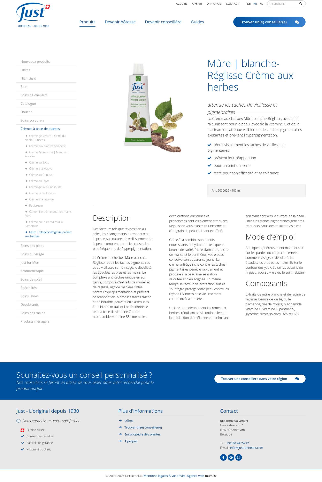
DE (249, 5)
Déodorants (30, 304)
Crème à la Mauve (40, 169)
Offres (197, 5)
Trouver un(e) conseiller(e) (269, 23)
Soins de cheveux (34, 95)
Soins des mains (33, 313)
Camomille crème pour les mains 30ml (48, 214)
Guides (197, 23)
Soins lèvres (30, 296)
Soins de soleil (31, 279)
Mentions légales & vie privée (164, 476)
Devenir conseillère (163, 23)
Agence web (195, 476)
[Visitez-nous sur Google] (231, 457)
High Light (28, 78)
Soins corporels (32, 120)
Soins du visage (32, 254)
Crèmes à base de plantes (40, 128)
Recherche (301, 5)
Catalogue (28, 103)
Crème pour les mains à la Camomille (44, 224)
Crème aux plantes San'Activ (47, 146)
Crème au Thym (39, 181)
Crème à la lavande (41, 199)
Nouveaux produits (35, 61)
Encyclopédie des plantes (142, 434)
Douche (26, 112)
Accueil (181, 5)
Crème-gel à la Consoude (45, 187)
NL (261, 5)
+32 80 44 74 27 (238, 443)
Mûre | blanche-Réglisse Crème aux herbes (48, 234)
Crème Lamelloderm (42, 193)
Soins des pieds (32, 245)
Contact (232, 5)
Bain (24, 86)
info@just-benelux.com (246, 448)
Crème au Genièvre (41, 175)
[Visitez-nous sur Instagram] (238, 457)
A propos (214, 5)
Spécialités (29, 287)
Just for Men (30, 262)
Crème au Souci (39, 162)
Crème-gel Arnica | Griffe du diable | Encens (45, 138)
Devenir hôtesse (120, 23)
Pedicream (36, 205)
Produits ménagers (35, 321)
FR (255, 5)
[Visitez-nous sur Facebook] (223, 457)
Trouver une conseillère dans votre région (260, 378)
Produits (87, 23)
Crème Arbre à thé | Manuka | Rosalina (47, 154)
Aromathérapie (32, 271)
